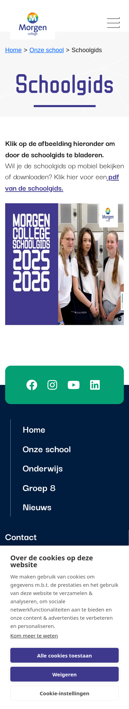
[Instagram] (54, 384)
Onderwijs (43, 467)
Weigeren (64, 674)
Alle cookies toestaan (64, 655)
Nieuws (37, 506)
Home (13, 50)
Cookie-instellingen (64, 693)
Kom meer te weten (34, 635)
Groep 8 (39, 487)
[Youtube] (75, 384)
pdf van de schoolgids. (62, 182)
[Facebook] (33, 384)
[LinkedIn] (96, 384)
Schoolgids (87, 50)
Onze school (47, 50)
